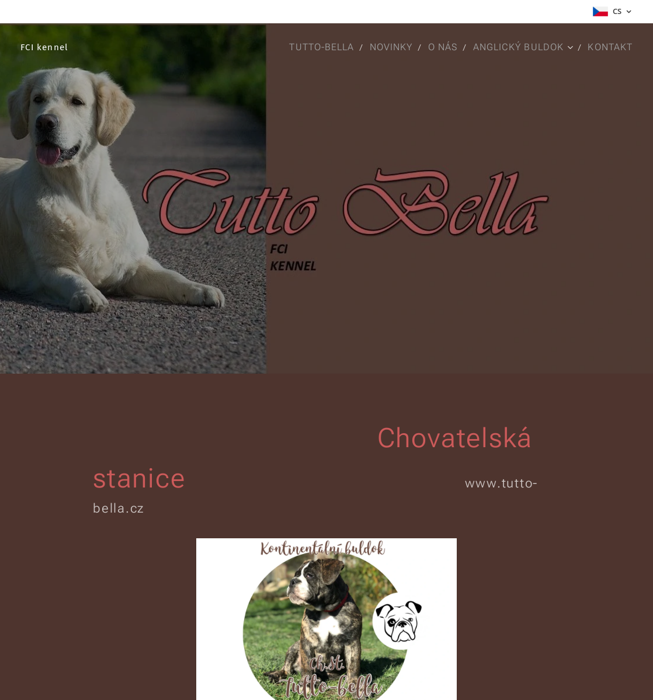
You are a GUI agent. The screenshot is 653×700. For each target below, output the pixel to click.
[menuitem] (317, 47)
